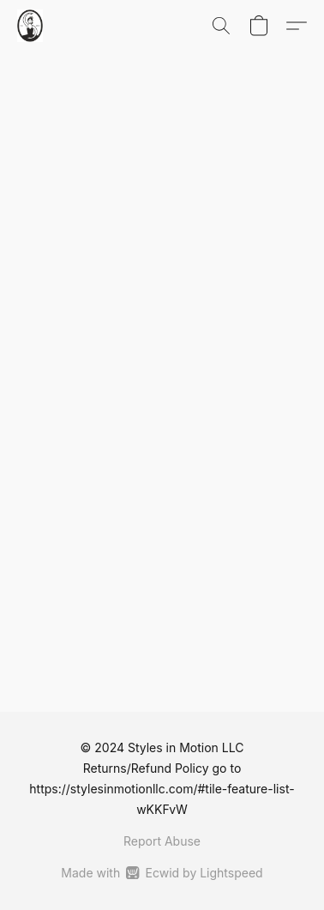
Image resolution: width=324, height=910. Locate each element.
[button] (30, 25)
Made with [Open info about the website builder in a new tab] (161, 873)
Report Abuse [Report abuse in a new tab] (162, 841)
